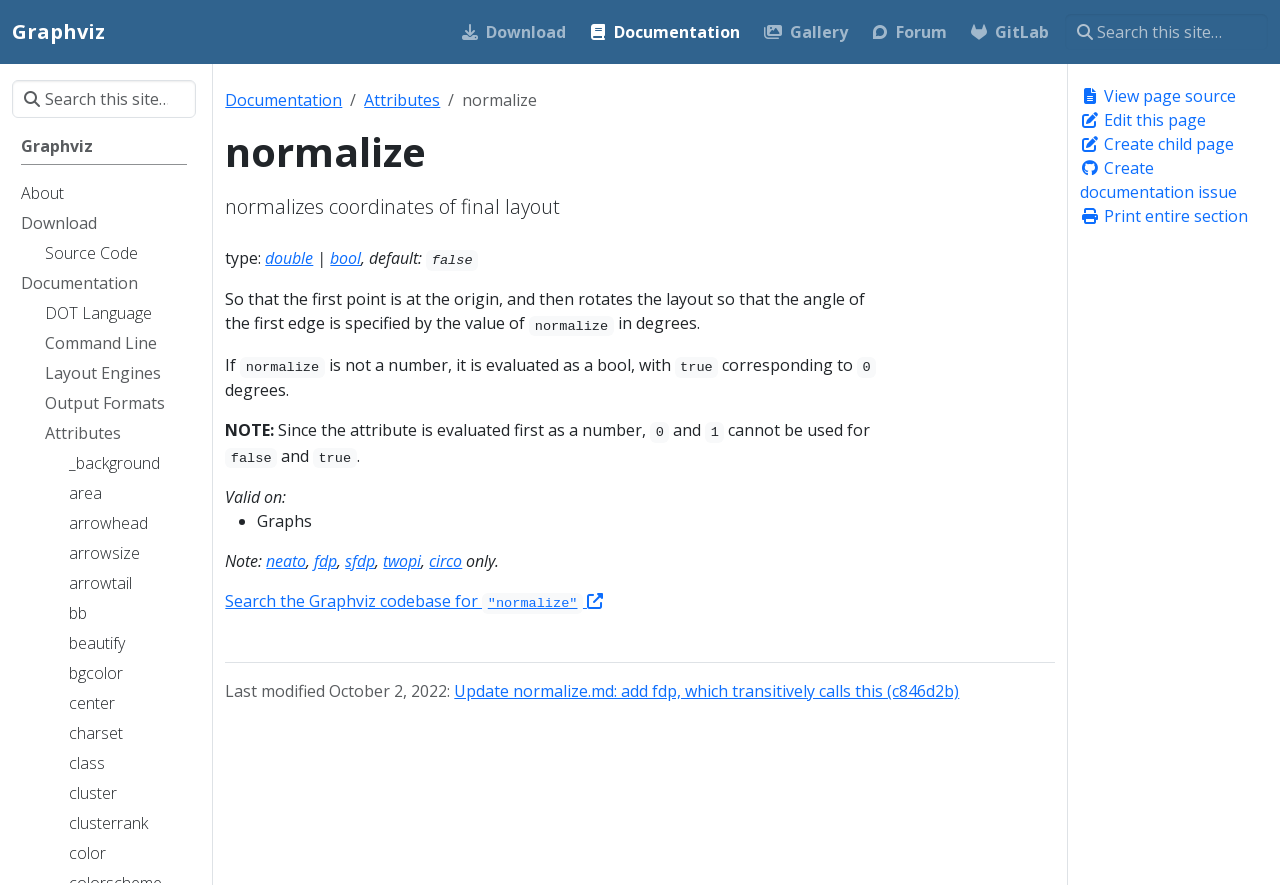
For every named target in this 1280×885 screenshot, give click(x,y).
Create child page (1157, 144)
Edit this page (1143, 120)
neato (286, 561)
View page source (1158, 96)
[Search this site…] (1166, 32)
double (289, 258)
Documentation (283, 100)
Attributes (402, 100)
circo (445, 561)
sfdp (360, 561)
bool (345, 258)
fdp (325, 561)
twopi (402, 561)
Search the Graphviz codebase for (414, 601)
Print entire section (1164, 216)
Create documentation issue (1158, 180)
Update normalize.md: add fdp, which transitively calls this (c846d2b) (706, 691)
